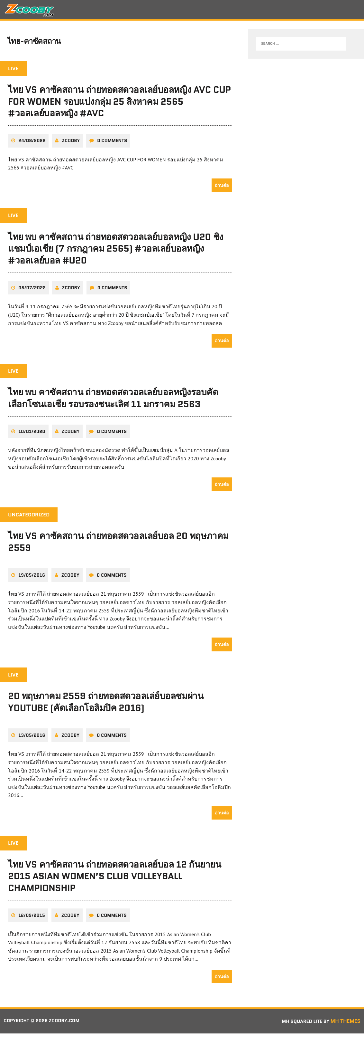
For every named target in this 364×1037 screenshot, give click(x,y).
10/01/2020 (31, 435)
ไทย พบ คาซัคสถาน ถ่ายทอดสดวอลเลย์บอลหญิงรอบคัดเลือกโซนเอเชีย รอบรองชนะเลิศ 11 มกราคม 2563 (113, 401)
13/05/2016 (31, 738)
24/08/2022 (31, 144)
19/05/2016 (31, 578)
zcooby (71, 144)
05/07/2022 (32, 291)
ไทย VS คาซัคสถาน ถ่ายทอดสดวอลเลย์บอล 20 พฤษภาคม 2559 (118, 545)
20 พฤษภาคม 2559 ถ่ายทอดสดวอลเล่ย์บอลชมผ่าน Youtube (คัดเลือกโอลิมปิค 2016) (105, 705)
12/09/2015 (31, 919)
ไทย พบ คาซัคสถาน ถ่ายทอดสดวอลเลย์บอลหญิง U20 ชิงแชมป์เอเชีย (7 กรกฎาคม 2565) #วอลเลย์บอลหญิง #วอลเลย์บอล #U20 (115, 252)
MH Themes (345, 1025)
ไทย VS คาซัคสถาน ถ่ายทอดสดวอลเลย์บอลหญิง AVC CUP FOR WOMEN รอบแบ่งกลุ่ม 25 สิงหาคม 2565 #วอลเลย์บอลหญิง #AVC (119, 105)
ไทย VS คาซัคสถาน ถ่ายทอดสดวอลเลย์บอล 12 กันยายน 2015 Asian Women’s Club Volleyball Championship (114, 879)
